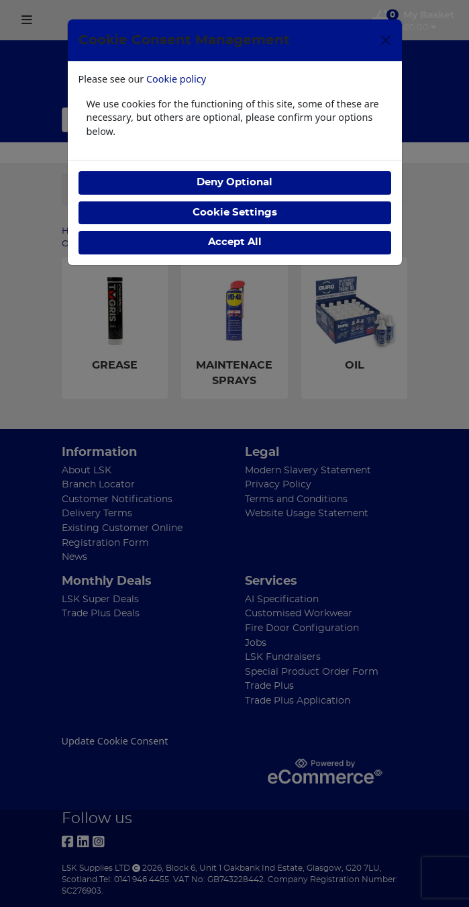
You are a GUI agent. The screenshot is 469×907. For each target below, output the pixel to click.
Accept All (235, 242)
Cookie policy (176, 79)
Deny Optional (234, 182)
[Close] (386, 40)
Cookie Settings (235, 212)
